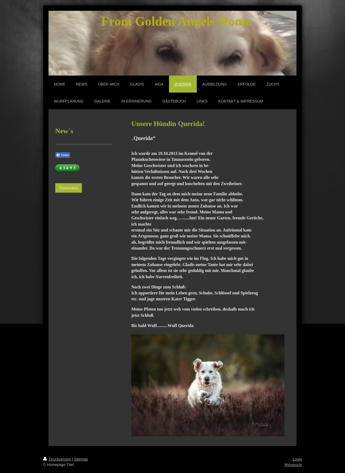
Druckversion (57, 459)
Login (297, 459)
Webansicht (293, 465)
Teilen (62, 155)
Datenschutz (68, 188)
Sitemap (81, 459)
